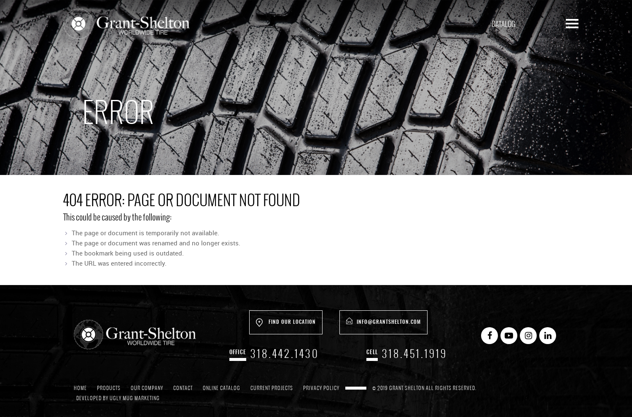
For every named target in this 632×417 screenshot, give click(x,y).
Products (109, 388)
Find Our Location (286, 322)
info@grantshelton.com (383, 321)
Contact (183, 388)
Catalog (503, 24)
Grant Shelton (126, 25)
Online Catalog (221, 388)
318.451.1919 (414, 354)
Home (80, 388)
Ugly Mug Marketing (135, 398)
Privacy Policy (321, 388)
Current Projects (271, 388)
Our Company (147, 388)
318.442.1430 (284, 354)
